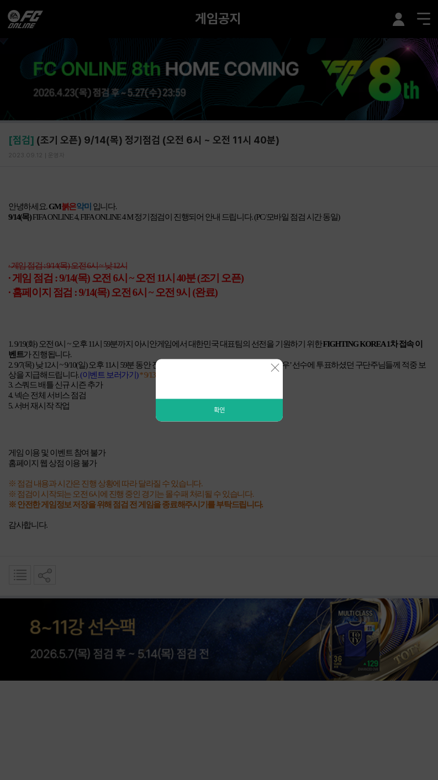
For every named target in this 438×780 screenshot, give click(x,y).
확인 (219, 409)
